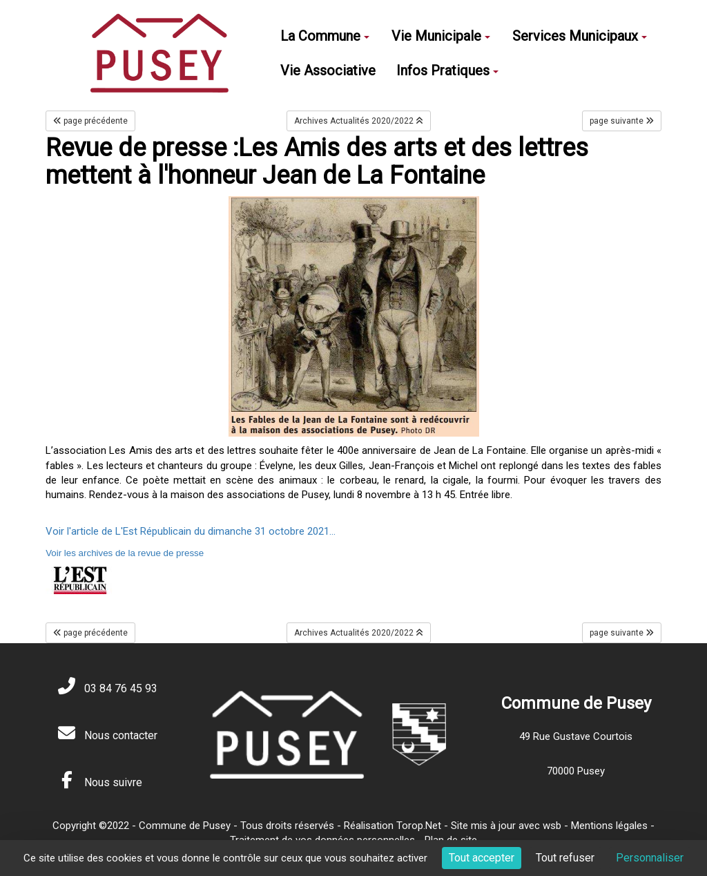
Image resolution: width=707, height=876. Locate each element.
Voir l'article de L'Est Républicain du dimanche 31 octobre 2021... (191, 531)
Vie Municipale (440, 36)
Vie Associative (328, 70)
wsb (552, 825)
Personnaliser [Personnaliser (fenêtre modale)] (650, 857)
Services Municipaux (579, 36)
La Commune (324, 36)
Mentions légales (609, 825)
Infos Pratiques (447, 70)
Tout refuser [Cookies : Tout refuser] (565, 857)
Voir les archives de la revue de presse (125, 553)
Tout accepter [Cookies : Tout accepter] (481, 857)
